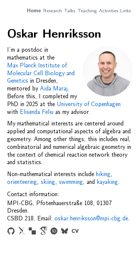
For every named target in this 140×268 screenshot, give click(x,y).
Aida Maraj (54, 88)
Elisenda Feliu (36, 112)
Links (125, 10)
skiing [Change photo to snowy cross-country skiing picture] (48, 182)
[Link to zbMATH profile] (32, 232)
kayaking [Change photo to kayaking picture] (107, 182)
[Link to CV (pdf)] (75, 232)
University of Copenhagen (89, 104)
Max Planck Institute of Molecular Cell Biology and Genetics (41, 73)
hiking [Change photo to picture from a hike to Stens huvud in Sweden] (103, 174)
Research (52, 10)
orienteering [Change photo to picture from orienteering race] (22, 182)
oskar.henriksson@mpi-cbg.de (91, 218)
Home (34, 10)
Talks (69, 10)
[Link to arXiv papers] (21, 232)
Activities (108, 10)
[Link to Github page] (11, 232)
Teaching (87, 10)
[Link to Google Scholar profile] (43, 232)
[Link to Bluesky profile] (64, 232)
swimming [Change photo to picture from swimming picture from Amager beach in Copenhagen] (71, 182)
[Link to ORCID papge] (53, 232)
